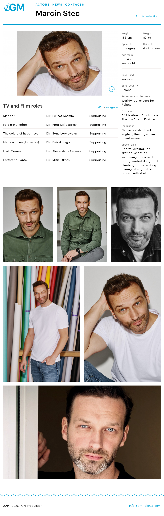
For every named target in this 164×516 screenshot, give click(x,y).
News (57, 4)
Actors (43, 4)
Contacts (74, 4)
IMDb (100, 107)
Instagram (112, 107)
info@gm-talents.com (145, 505)
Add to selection (147, 15)
